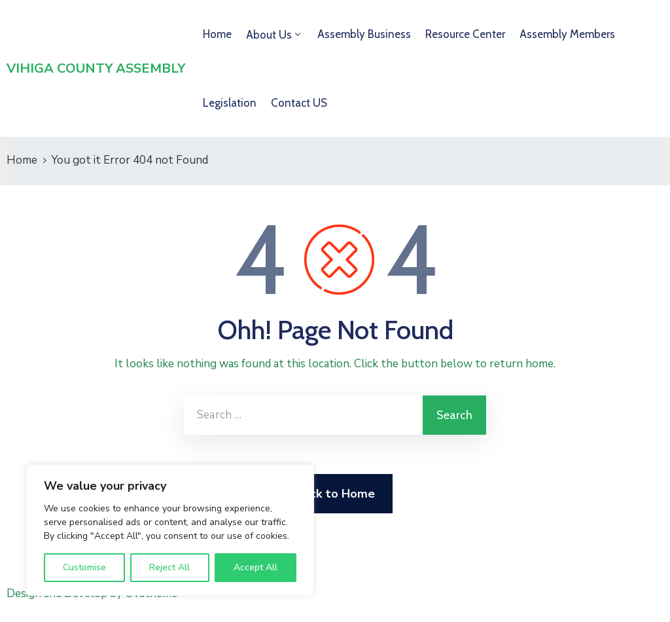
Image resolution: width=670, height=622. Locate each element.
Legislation (229, 102)
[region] (170, 530)
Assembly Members (567, 34)
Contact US (299, 102)
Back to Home (335, 494)
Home (217, 34)
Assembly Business (364, 34)
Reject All (169, 567)
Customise (84, 567)
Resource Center (465, 34)
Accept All (255, 567)
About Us (269, 34)
